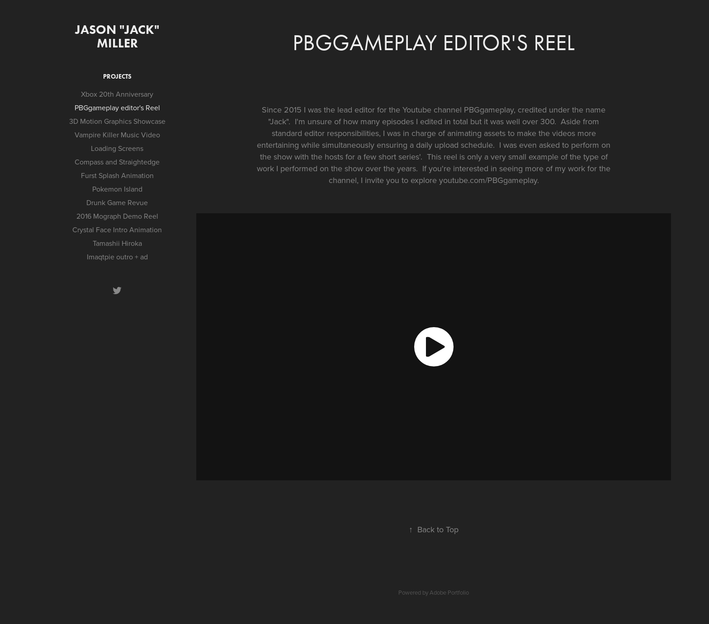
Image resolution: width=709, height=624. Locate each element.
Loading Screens (117, 148)
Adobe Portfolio (449, 592)
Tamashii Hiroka (117, 243)
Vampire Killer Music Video (117, 135)
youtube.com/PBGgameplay (488, 180)
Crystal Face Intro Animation (117, 230)
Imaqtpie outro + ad (117, 257)
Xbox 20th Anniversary (117, 94)
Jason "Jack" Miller (118, 36)
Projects (117, 76)
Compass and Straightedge (117, 162)
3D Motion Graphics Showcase (117, 121)
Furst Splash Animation (117, 175)
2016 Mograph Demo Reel (117, 216)
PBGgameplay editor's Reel (117, 108)
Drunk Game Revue (117, 202)
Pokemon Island (117, 189)
